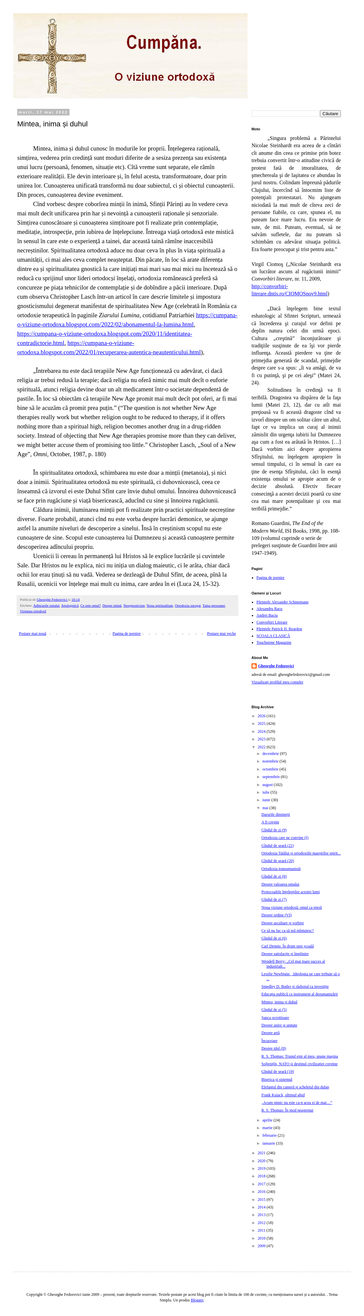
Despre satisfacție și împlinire (285, 953)
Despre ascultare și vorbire (282, 923)
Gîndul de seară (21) (277, 845)
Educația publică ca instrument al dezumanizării (299, 994)
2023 (262, 739)
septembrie (271, 776)
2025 (262, 723)
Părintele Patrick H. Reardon (279, 629)
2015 (262, 1199)
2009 (262, 1246)
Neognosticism (134, 605)
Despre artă (270, 1033)
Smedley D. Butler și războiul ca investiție (295, 986)
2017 (262, 1184)
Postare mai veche (221, 633)
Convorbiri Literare (272, 622)
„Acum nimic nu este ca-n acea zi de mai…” (296, 1102)
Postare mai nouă (32, 633)
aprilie (268, 1120)
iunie (266, 800)
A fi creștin (270, 822)
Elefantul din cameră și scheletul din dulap (295, 1087)
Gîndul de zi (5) (274, 1009)
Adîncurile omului (46, 605)
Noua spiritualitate (160, 605)
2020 (262, 1161)
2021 (262, 1153)
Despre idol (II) (273, 1048)
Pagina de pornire (127, 633)
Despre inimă (112, 605)
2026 (262, 716)
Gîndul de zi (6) (274, 938)
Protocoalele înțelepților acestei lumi (290, 892)
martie (268, 1127)
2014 (262, 1207)
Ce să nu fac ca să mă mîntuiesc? (287, 930)
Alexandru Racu (269, 608)
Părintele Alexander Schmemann (282, 602)
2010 (262, 1238)
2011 (262, 1230)
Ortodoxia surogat (188, 605)
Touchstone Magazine (273, 642)
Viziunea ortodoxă (33, 611)
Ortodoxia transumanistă (280, 868)
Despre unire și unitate (279, 1025)
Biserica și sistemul (276, 1079)
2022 (262, 747)
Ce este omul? (90, 605)
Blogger (197, 1300)
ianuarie (269, 1143)
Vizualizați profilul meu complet (277, 682)
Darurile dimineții (275, 814)
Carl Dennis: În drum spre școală (287, 946)
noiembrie (271, 761)
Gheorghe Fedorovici (276, 666)
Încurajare (269, 1040)
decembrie (271, 753)
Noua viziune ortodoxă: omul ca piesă (291, 907)
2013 (262, 1214)
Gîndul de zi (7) (274, 899)
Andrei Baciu (267, 615)
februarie (270, 1135)
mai (265, 808)
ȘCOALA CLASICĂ (273, 636)
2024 (262, 731)
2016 (262, 1191)
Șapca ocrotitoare (275, 1017)
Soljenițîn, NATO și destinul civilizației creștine (299, 1064)
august (268, 784)
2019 (262, 1168)
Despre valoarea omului (280, 884)
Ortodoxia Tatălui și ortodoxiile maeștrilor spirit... (301, 853)
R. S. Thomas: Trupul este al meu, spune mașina (299, 1056)
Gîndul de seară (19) (277, 1071)
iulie (266, 792)
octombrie (271, 769)
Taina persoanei (214, 605)
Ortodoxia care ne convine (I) (284, 837)
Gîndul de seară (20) (277, 860)
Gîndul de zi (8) (274, 876)
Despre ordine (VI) (276, 915)
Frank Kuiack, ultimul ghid (283, 1095)
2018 (262, 1176)
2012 (262, 1222)
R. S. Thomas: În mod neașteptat (287, 1110)
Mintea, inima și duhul (279, 1002)
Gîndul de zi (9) (274, 830)
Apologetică (70, 605)
